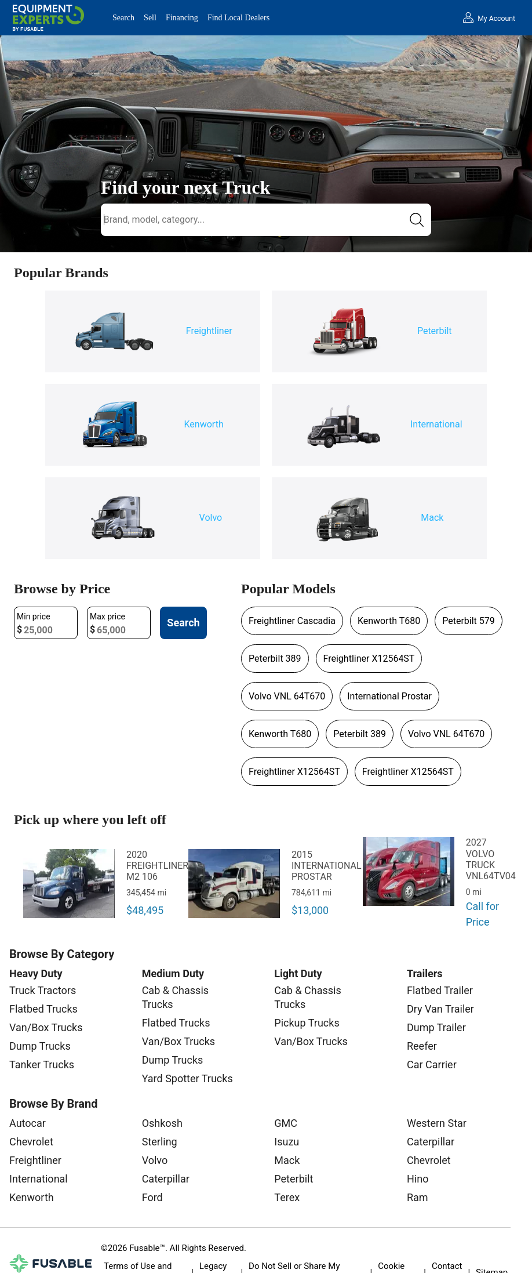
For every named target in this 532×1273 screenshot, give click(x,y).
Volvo (155, 1160)
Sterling (159, 1142)
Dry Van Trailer (440, 1009)
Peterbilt (293, 1179)
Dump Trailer (436, 1027)
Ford (152, 1197)
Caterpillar (166, 1179)
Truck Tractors (42, 990)
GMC (285, 1123)
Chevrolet (31, 1142)
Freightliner (35, 1160)
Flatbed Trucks (43, 1009)
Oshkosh (162, 1123)
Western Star (437, 1123)
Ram (417, 1197)
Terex (287, 1197)
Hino (417, 1179)
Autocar (27, 1123)
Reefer (422, 1046)
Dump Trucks (40, 1046)
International (38, 1179)
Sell (150, 17)
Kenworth (31, 1197)
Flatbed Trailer (440, 990)
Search (123, 17)
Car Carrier (432, 1064)
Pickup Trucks (306, 1023)
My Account (496, 18)
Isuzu (286, 1142)
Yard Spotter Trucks (187, 1078)
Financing (182, 17)
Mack (287, 1160)
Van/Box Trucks (46, 1027)
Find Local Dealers (238, 17)
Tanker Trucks (41, 1064)
